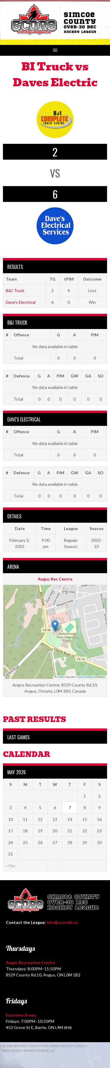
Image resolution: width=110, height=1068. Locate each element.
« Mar (11, 865)
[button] (55, 626)
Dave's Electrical (20, 302)
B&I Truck (15, 290)
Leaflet (59, 677)
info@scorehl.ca (62, 922)
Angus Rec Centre (55, 578)
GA (88, 375)
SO (101, 375)
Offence (21, 334)
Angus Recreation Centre (30, 962)
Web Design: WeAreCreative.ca (28, 1050)
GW (74, 375)
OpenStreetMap (85, 677)
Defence (21, 375)
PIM (95, 334)
